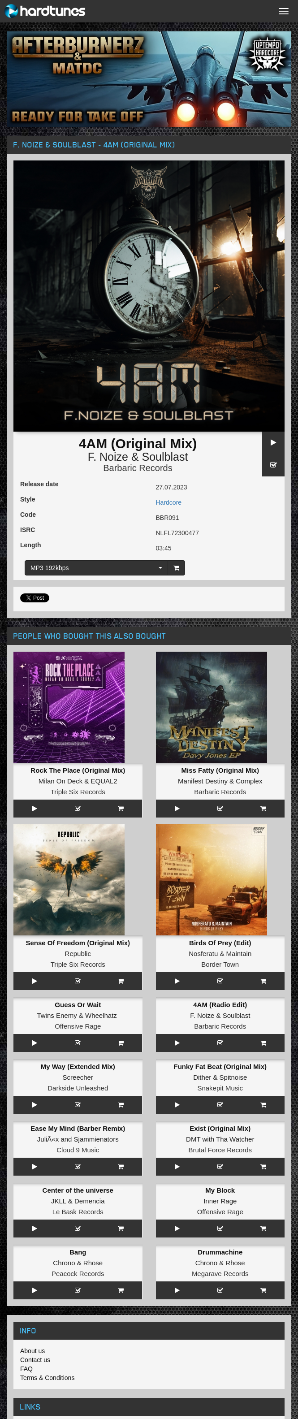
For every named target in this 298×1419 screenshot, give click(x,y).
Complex (249, 781)
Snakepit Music (220, 1088)
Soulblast (165, 456)
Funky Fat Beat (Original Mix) (220, 1066)
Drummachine (220, 1252)
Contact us (35, 1359)
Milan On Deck (60, 781)
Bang (77, 1252)
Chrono (64, 1263)
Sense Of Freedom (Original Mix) (78, 943)
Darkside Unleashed (78, 1088)
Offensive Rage (78, 1026)
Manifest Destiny (203, 781)
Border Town (220, 964)
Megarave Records (220, 1273)
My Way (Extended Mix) (78, 1066)
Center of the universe (78, 1190)
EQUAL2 (104, 781)
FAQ (26, 1368)
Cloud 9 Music (77, 1150)
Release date (39, 484)
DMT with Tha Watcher (220, 1139)
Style (27, 499)
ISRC (27, 529)
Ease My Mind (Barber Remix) (77, 1128)
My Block (220, 1190)
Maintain (239, 953)
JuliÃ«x (48, 1139)
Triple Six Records (78, 792)
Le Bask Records (78, 1212)
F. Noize (108, 456)
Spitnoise (233, 1077)
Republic (78, 953)
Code (28, 514)
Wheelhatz (101, 1015)
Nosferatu (203, 953)
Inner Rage (220, 1201)
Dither (202, 1077)
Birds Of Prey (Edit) (220, 943)
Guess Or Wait (78, 1004)
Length (30, 545)
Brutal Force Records (220, 1150)
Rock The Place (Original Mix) (77, 770)
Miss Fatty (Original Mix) (220, 770)
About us (32, 1350)
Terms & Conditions (47, 1377)
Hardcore (169, 502)
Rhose (93, 1263)
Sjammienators (96, 1139)
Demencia (89, 1201)
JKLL (58, 1201)
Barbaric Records (138, 468)
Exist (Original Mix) (220, 1128)
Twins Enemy (57, 1015)
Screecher (78, 1077)
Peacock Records (78, 1273)
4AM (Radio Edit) (220, 1004)
